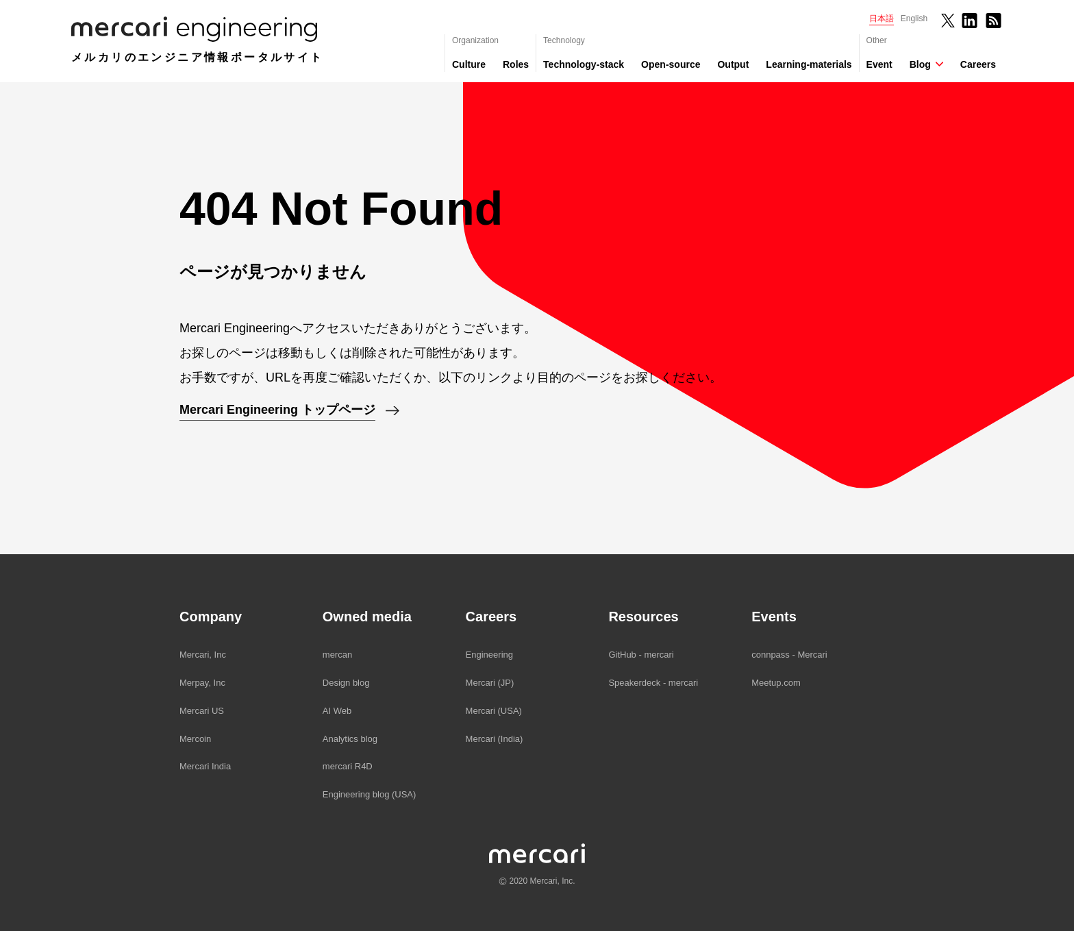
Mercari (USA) (494, 711)
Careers (978, 64)
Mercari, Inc (202, 654)
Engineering (489, 654)
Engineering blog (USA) (369, 794)
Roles (516, 64)
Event (879, 64)
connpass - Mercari (789, 654)
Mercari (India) (494, 739)
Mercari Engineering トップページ (277, 410)
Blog (920, 64)
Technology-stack (583, 64)
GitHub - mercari (640, 654)
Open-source (670, 64)
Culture (469, 64)
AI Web (337, 711)
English (914, 18)
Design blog (346, 683)
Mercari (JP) (490, 683)
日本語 (881, 18)
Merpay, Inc (202, 683)
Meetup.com (776, 683)
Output (733, 64)
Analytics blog (350, 739)
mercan (337, 654)
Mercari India (205, 766)
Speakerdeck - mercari (653, 683)
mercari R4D (348, 766)
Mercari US (201, 711)
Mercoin (195, 739)
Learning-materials (808, 64)
